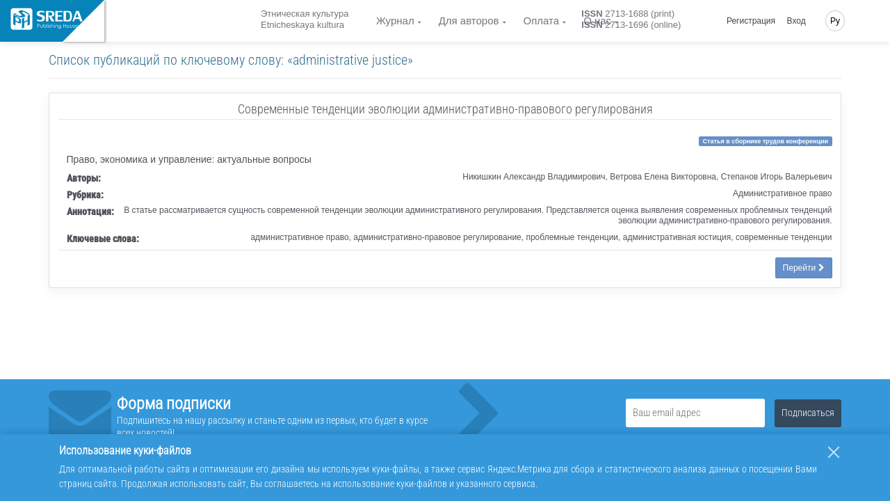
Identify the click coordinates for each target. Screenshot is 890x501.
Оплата (542, 20)
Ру (835, 21)
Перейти (804, 268)
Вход (796, 21)
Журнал (395, 20)
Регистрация (751, 21)
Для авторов (469, 20)
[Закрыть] (834, 452)
